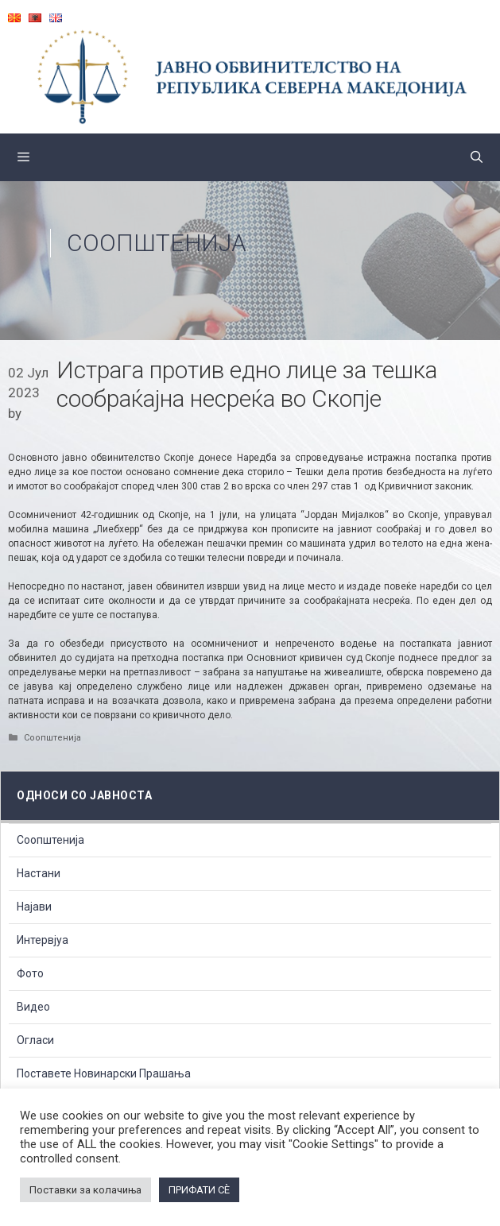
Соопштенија (156, 243)
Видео (33, 1006)
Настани (38, 873)
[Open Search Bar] (476, 157)
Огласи (35, 1040)
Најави (34, 906)
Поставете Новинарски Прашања (104, 1073)
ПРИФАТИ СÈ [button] (199, 1190)
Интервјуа (42, 940)
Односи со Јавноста (84, 795)
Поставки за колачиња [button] (85, 1190)
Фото (30, 973)
